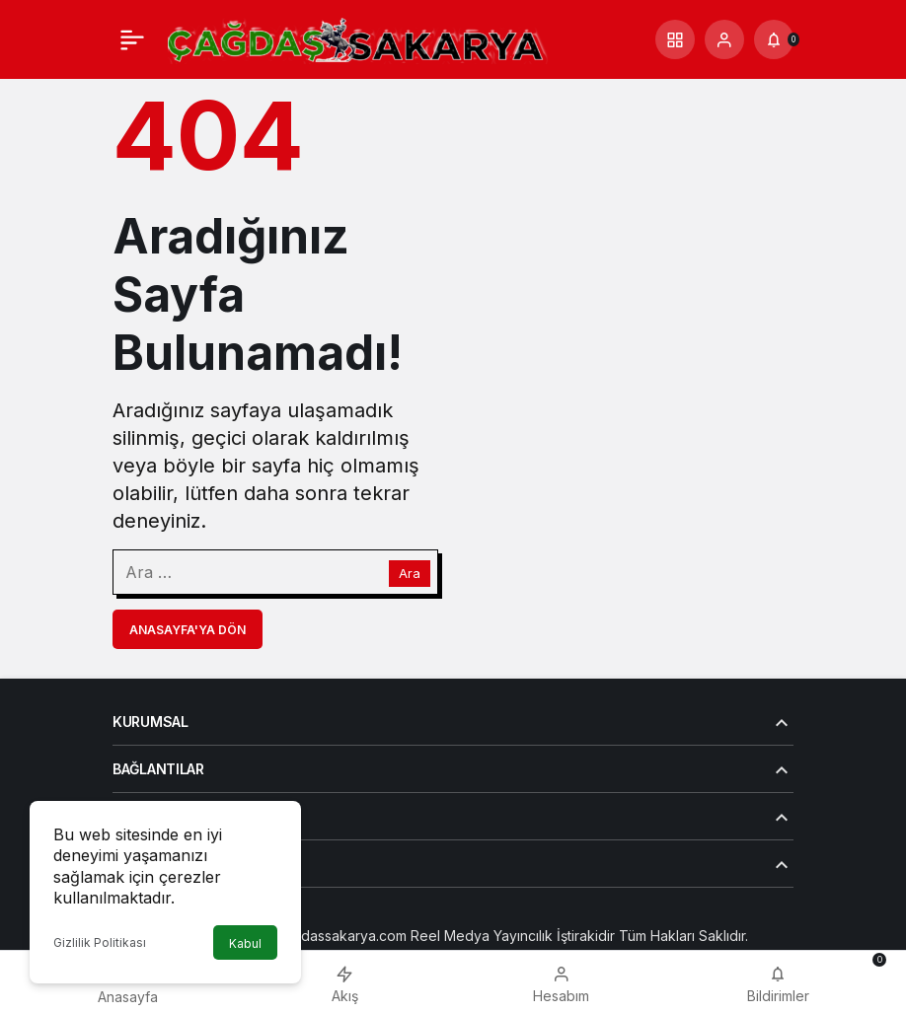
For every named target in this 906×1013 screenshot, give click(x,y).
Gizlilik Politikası (99, 942)
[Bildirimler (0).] (773, 39)
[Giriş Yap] (724, 39)
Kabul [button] (245, 943)
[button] (675, 39)
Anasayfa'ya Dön (187, 629)
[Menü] (132, 39)
